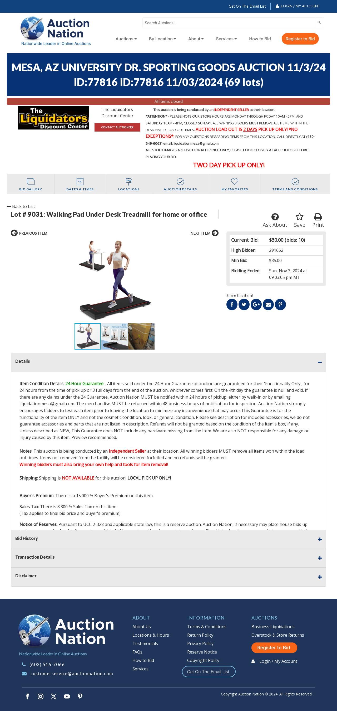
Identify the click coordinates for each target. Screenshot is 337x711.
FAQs (137, 652)
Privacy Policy (200, 643)
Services (225, 38)
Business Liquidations (273, 627)
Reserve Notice (202, 652)
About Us (141, 627)
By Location (161, 38)
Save (299, 220)
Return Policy (200, 635)
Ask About (275, 220)
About (194, 38)
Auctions (124, 38)
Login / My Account (300, 6)
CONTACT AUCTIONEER (117, 127)
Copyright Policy (203, 660)
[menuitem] (125, 38)
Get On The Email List (247, 6)
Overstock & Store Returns (277, 635)
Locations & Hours (150, 635)
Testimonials (145, 643)
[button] (57, 281)
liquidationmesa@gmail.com (46, 404)
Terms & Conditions (206, 627)
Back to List (21, 206)
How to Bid (260, 38)
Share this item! (239, 295)
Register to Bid (300, 38)
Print (318, 220)
